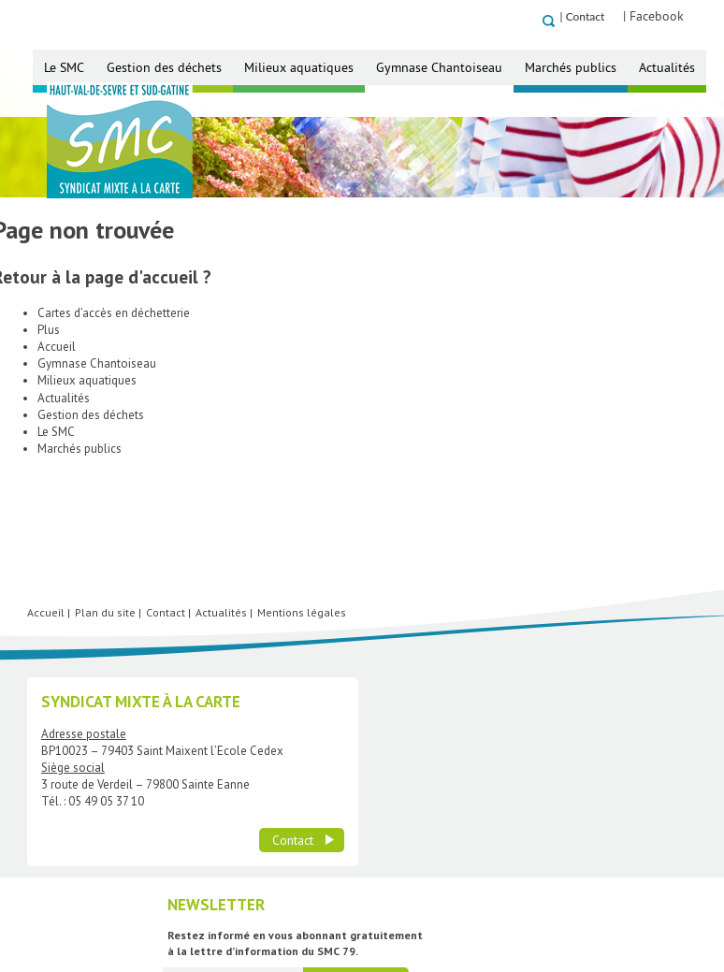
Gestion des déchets (164, 67)
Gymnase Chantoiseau (439, 67)
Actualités (667, 67)
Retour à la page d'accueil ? (109, 313)
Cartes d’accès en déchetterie (113, 349)
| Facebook (675, 15)
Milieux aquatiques (299, 67)
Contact (607, 16)
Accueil (56, 383)
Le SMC (64, 67)
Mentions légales (301, 707)
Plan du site (105, 707)
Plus (48, 366)
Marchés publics (570, 67)
